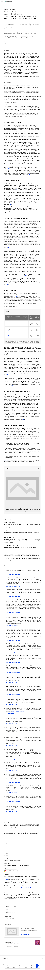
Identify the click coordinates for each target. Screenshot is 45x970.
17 (26, 275)
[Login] (43, 1)
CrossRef (8, 574)
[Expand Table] (38, 311)
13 (4, 212)
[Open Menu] (2, 1)
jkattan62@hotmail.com (27, 887)
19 (8, 323)
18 (27, 275)
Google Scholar (16, 574)
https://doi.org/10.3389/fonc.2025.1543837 (19, 14)
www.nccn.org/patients (18, 711)
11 (16, 189)
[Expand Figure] (38, 468)
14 (19, 239)
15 (8, 247)
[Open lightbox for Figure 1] (22, 492)
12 (10, 204)
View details (37, 43)
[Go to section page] (22, 943)
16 (24, 269)
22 (23, 419)
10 (29, 174)
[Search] (40, 1)
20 (8, 330)
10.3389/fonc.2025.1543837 (19, 835)
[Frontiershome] (8, 1)
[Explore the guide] (25, 934)
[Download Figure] (36, 468)
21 (8, 335)
